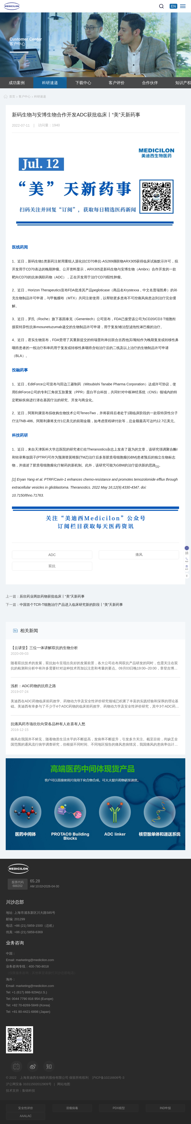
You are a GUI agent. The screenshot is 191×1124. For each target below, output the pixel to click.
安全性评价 (25, 1108)
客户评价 (117, 83)
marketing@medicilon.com (35, 960)
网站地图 (63, 1084)
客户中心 (25, 96)
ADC (52, 555)
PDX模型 (119, 1108)
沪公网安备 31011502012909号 (28, 1084)
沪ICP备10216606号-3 (108, 1077)
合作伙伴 (150, 83)
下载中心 (83, 83)
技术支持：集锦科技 (20, 1090)
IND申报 (165, 1108)
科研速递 (50, 83)
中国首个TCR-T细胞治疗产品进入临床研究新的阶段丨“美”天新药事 (71, 605)
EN (173, 6)
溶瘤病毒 (72, 1108)
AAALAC (26, 1116)
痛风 (139, 555)
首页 (12, 96)
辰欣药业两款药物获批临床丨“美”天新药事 (52, 596)
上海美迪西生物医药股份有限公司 (44, 1077)
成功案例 (17, 83)
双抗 (51, 566)
